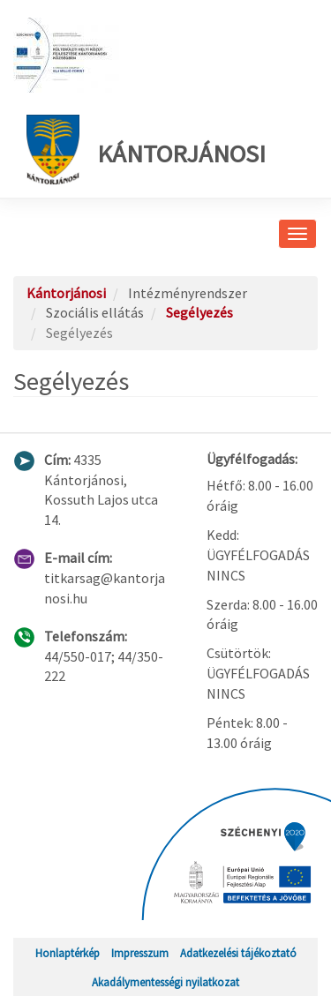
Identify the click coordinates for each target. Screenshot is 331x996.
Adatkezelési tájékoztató (238, 953)
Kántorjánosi (146, 149)
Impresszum (140, 953)
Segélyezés (199, 312)
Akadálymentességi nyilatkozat (165, 982)
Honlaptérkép (67, 953)
